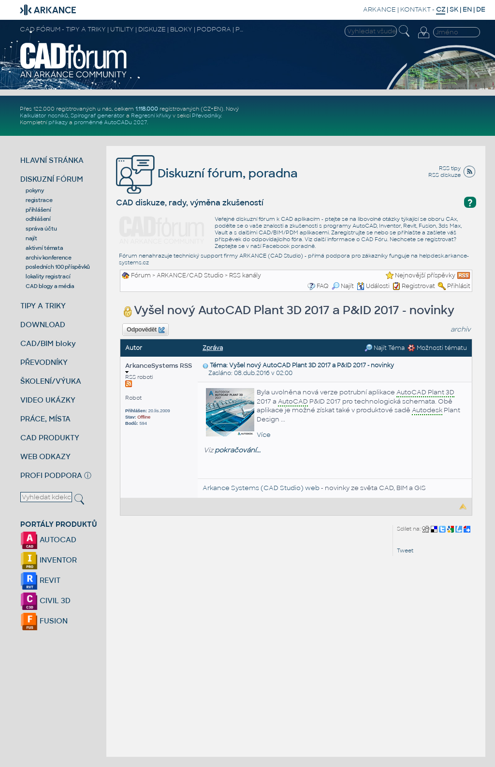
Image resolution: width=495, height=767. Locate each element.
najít (31, 238)
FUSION (44, 620)
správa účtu (41, 228)
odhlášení (38, 219)
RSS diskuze (444, 175)
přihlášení (38, 209)
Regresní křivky (151, 115)
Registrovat (418, 286)
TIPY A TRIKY (43, 305)
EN (467, 9)
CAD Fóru (374, 239)
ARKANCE (379, 9)
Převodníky (206, 115)
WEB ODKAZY (45, 456)
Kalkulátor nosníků (44, 115)
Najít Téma (384, 348)
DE (480, 9)
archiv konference (49, 257)
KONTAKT (415, 9)
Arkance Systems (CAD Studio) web (261, 488)
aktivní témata (44, 248)
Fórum (141, 275)
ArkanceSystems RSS (158, 368)
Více (264, 435)
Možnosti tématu (437, 348)
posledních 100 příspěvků (58, 266)
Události (373, 286)
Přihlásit (458, 286)
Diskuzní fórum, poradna (207, 173)
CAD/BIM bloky (48, 343)
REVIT (40, 580)
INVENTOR (48, 559)
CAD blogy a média (50, 286)
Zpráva (213, 348)
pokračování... (238, 450)
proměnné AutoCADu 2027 (110, 122)
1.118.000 (146, 108)
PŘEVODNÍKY (44, 362)
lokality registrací (48, 276)
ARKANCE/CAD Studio (190, 275)
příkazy (58, 122)
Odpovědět (145, 330)
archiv (461, 329)
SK (454, 9)
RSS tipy (450, 168)
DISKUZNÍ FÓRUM (51, 179)
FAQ (323, 286)
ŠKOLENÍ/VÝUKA (50, 381)
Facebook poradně (288, 246)
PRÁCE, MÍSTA (45, 418)
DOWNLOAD (42, 324)
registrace (39, 200)
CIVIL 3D (45, 600)
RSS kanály (245, 275)
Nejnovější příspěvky (425, 275)
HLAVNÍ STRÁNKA (52, 160)
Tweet (405, 550)
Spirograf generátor (98, 115)
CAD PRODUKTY (49, 437)
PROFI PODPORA (51, 475)
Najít (343, 286)
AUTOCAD (48, 539)
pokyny (35, 190)
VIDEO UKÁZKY (47, 400)
